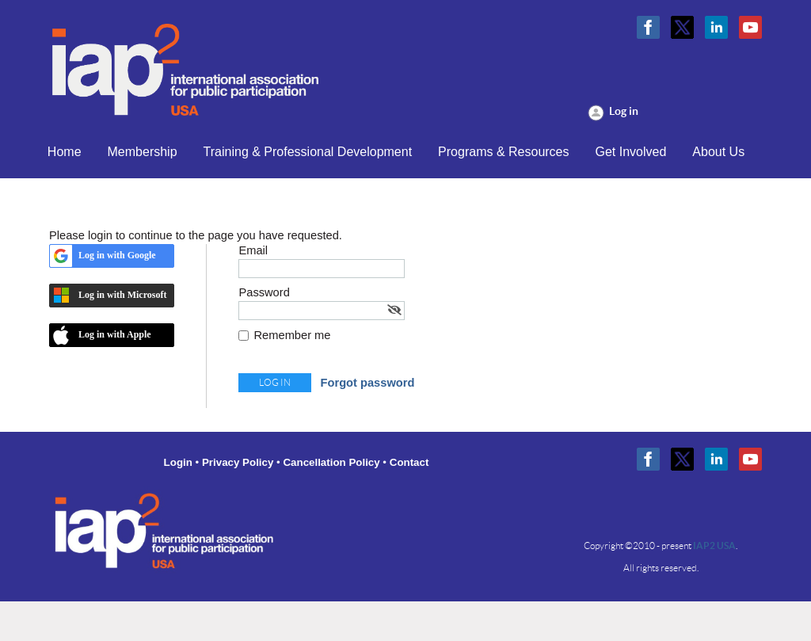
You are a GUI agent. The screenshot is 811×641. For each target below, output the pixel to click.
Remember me (292, 335)
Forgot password (368, 382)
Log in (623, 111)
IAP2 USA (714, 545)
